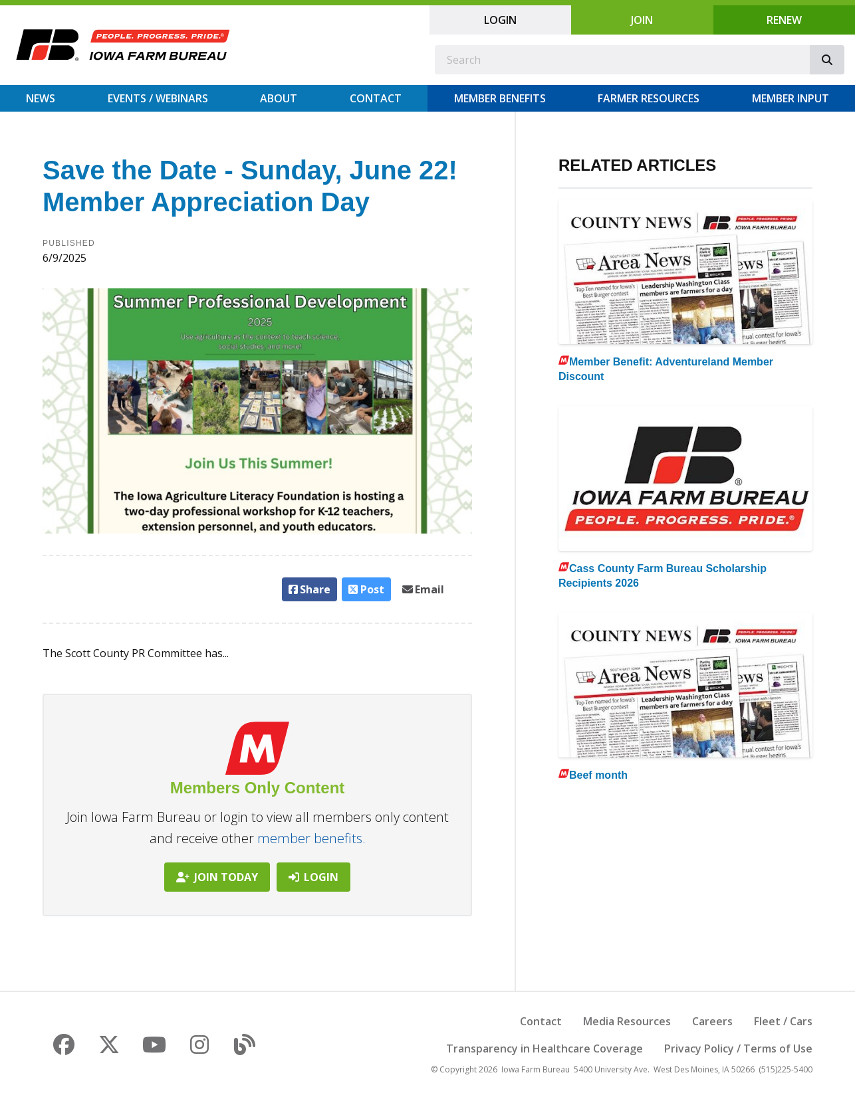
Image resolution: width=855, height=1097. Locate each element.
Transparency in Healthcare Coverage (544, 1048)
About (278, 98)
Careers (712, 1021)
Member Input (790, 98)
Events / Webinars (158, 98)
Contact (376, 98)
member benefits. (311, 838)
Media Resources (627, 1021)
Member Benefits (500, 98)
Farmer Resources (648, 98)
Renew (784, 20)
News (40, 98)
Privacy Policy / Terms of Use (738, 1048)
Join (642, 20)
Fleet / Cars (783, 1021)
